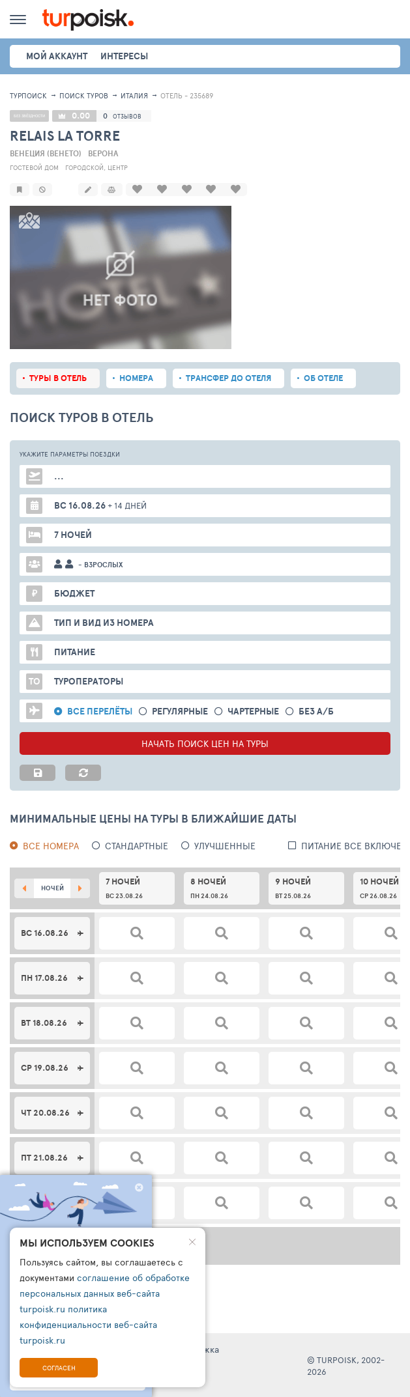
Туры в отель (58, 377)
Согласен (59, 1367)
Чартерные (253, 710)
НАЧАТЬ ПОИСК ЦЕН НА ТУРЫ (205, 742)
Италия (134, 95)
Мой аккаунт (56, 56)
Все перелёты (99, 710)
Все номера (51, 844)
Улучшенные (225, 844)
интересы (124, 56)
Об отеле (323, 377)
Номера (136, 377)
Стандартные (136, 844)
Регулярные (180, 710)
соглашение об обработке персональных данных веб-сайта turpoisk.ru (105, 1293)
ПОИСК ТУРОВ (83, 95)
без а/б (316, 710)
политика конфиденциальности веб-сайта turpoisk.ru (88, 1324)
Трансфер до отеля (228, 377)
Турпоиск (28, 95)
